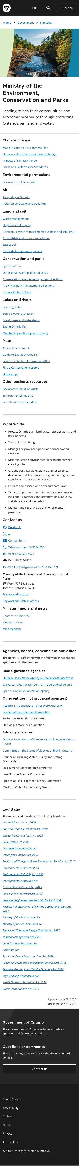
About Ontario (12, 1099)
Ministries (46, 22)
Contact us (39, 1069)
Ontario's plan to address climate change (29, 154)
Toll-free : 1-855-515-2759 (30, 567)
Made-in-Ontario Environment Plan (25, 148)
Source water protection (18, 314)
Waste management (16, 219)
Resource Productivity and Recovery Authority (33, 705)
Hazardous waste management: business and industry (38, 232)
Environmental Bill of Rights (20, 389)
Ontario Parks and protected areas (25, 273)
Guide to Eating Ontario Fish (21, 354)
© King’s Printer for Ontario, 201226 (26, 1151)
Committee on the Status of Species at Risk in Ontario (37, 750)
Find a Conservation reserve (21, 367)
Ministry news (12, 629)
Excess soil (10, 244)
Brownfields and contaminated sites (26, 238)
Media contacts (13, 622)
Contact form (14, 540)
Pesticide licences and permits (22, 251)
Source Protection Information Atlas (26, 361)
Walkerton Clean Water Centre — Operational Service (37, 684)
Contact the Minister (16, 616)
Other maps (10, 374)
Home (7, 22)
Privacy (7, 1133)
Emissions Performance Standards (25, 167)
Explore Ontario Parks (17, 292)
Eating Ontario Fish (15, 326)
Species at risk (12, 266)
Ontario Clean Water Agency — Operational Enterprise (38, 678)
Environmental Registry (18, 395)
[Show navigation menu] (66, 8)
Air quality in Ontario (16, 197)
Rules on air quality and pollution (24, 204)
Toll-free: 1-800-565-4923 (18, 554)
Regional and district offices (21, 601)
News (6, 1125)
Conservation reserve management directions (33, 279)
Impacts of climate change (20, 160)
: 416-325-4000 (23, 547)
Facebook (12, 527)
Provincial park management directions (28, 285)
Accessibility (10, 1108)
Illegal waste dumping (17, 225)
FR (34, 8)
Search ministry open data (20, 402)
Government (25, 22)
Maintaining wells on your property (25, 333)
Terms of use (11, 1142)
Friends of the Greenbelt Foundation (26, 712)
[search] (48, 8)
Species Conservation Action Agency (26, 691)
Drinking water (12, 307)
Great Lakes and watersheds (21, 320)
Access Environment (16, 348)
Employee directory (15, 594)
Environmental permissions (21, 182)
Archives (8, 1116)
